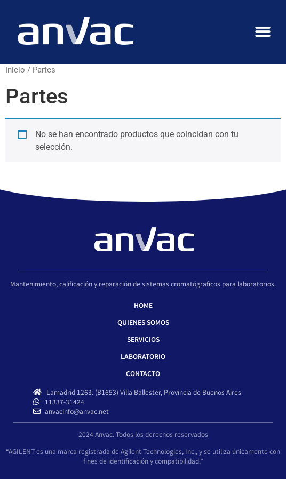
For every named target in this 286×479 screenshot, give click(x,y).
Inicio (15, 70)
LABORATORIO (143, 356)
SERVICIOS (143, 339)
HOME (143, 304)
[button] (263, 32)
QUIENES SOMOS (143, 321)
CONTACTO (143, 373)
